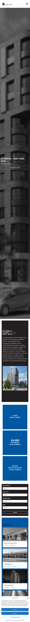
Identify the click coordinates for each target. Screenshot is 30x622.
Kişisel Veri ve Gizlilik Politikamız (18, 620)
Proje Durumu (6, 485)
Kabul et (15, 609)
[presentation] (4, 380)
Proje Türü (5, 491)
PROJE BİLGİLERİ (15, 168)
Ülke (4, 504)
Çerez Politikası (8, 620)
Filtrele (15, 512)
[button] (28, 598)
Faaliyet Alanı (6, 498)
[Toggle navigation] (27, 4)
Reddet (15, 613)
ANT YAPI (6, 4)
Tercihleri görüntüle (15, 617)
